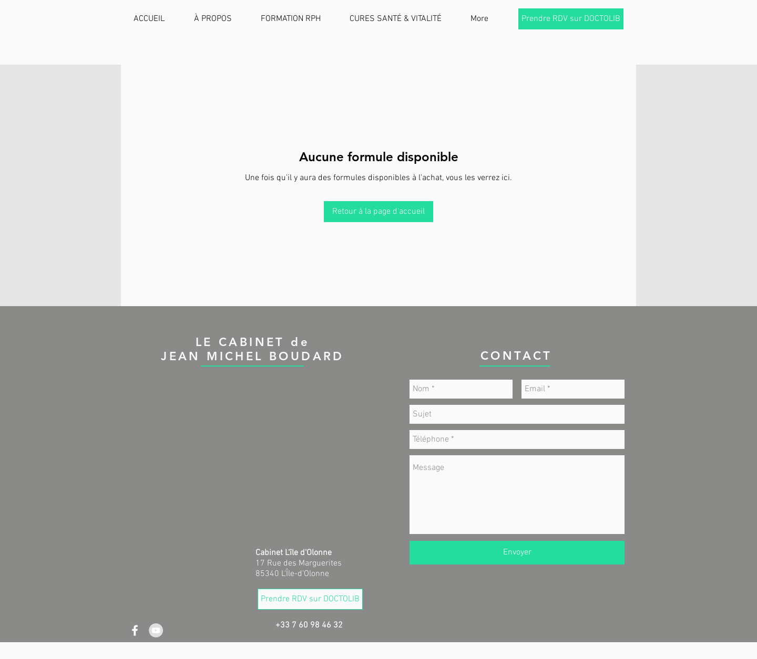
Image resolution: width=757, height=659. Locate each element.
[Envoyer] (517, 552)
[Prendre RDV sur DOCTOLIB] (570, 18)
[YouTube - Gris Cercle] (156, 630)
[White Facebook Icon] (135, 630)
